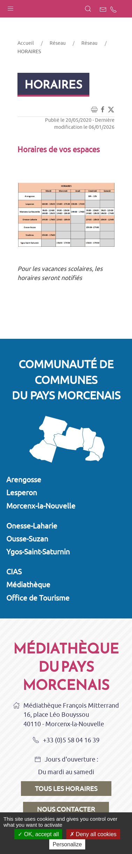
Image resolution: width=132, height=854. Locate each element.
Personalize (67, 844)
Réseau (58, 43)
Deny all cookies (93, 834)
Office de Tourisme (37, 598)
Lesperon (21, 492)
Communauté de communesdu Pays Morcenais (66, 379)
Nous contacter (66, 809)
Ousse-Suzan (27, 538)
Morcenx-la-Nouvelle (40, 506)
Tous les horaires (66, 788)
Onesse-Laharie (31, 526)
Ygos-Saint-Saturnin (38, 551)
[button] (10, 7)
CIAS (14, 571)
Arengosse (23, 479)
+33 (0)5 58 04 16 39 (66, 740)
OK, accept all (38, 834)
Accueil (25, 43)
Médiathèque (28, 584)
